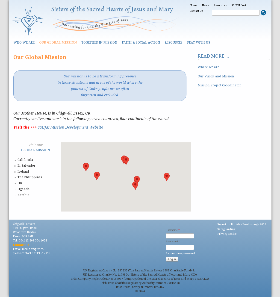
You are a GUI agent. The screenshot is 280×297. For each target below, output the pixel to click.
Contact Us (196, 10)
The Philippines (30, 177)
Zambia (23, 195)
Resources (220, 5)
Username (173, 230)
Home (193, 5)
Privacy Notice (226, 233)
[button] (126, 160)
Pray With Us (198, 42)
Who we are (24, 42)
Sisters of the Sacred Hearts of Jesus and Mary (112, 10)
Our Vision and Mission (216, 76)
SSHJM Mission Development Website (70, 127)
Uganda (24, 189)
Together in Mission (99, 42)
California (25, 160)
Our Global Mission (58, 42)
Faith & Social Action (141, 42)
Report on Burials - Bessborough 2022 (241, 224)
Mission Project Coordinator (219, 85)
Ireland (23, 171)
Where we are (208, 67)
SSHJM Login (239, 5)
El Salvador (26, 165)
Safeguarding (226, 229)
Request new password (180, 253)
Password (173, 241)
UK (20, 183)
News (205, 5)
